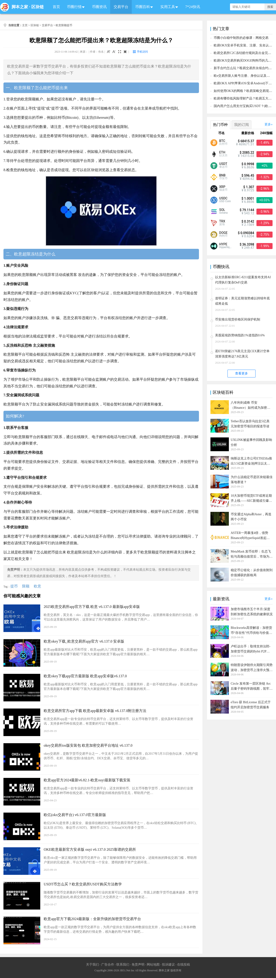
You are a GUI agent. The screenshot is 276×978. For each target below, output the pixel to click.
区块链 (37, 7)
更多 (267, 124)
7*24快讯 (192, 7)
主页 (25, 25)
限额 (25, 586)
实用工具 (167, 7)
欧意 (37, 586)
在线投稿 (183, 964)
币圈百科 (142, 7)
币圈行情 (74, 7)
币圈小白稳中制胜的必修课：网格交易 (241, 38)
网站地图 (153, 964)
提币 (14, 586)
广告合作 (107, 964)
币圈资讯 (99, 7)
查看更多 (241, 373)
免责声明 (138, 964)
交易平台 (121, 7)
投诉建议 (168, 964)
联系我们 (122, 964)
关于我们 (92, 964)
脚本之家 (20, 7)
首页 (56, 7)
